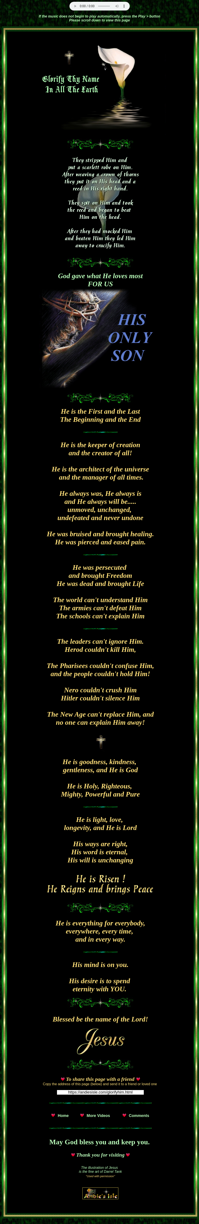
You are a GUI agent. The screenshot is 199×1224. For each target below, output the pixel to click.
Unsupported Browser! (99, 6)
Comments (139, 1115)
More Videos (98, 1115)
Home (63, 1115)
